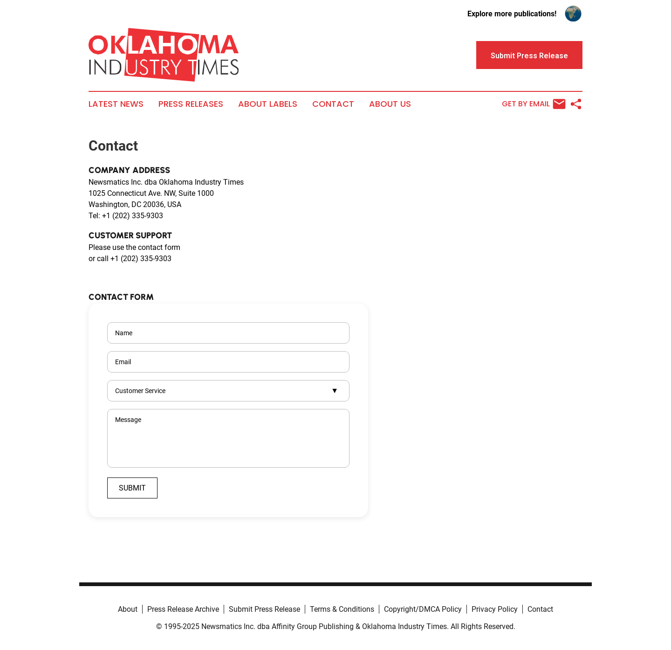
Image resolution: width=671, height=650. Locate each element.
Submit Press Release (264, 609)
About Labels (267, 104)
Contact (333, 104)
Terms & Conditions (342, 609)
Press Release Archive (183, 609)
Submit (132, 488)
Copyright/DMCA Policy (423, 609)
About (127, 609)
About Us (390, 104)
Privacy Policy (495, 609)
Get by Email (534, 104)
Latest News (116, 104)
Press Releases (190, 104)
